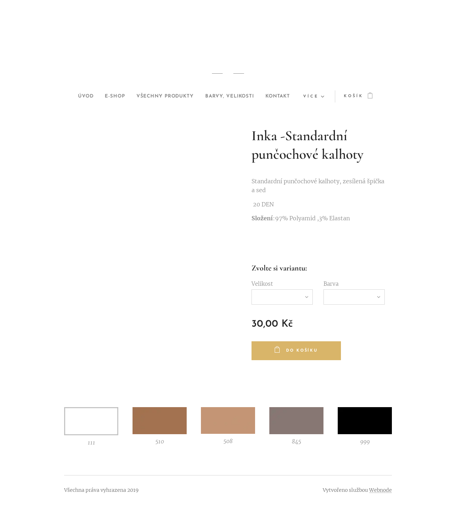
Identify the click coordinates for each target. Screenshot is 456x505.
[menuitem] (75, 96)
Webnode (380, 490)
